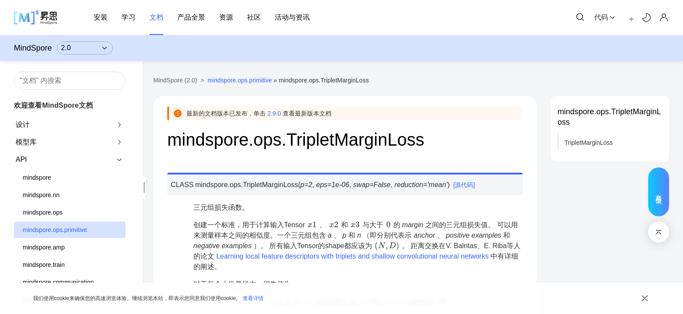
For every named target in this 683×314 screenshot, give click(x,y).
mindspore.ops (43, 212)
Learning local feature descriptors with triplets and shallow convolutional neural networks (352, 256)
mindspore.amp (44, 247)
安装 (101, 17)
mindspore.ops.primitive (55, 229)
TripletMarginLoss (589, 142)
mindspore (37, 177)
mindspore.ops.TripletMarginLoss (609, 116)
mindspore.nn (41, 194)
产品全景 (191, 17)
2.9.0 (274, 113)
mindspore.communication (58, 282)
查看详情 (253, 298)
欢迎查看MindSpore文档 (53, 105)
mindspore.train (44, 264)
